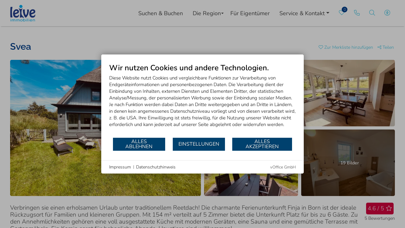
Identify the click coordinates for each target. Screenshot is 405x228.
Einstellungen (198, 144)
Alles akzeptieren (262, 144)
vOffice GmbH (283, 167)
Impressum (120, 167)
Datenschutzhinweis (156, 167)
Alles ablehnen (139, 144)
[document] (202, 100)
